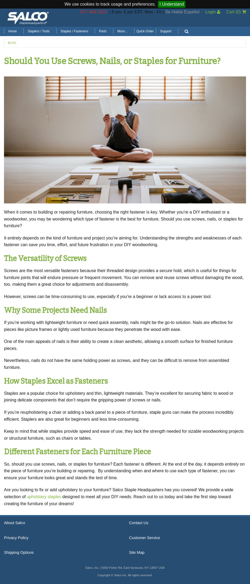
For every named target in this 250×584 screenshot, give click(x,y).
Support (165, 31)
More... (122, 31)
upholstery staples (44, 496)
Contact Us (139, 523)
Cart (236, 12)
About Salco (14, 523)
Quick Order (145, 31)
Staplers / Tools (39, 31)
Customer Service (144, 538)
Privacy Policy (16, 538)
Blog (12, 42)
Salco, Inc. (28, 18)
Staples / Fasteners (74, 31)
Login (212, 12)
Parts (102, 31)
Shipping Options (19, 552)
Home (12, 31)
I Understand (172, 4)
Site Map (137, 552)
